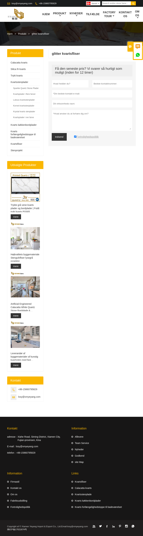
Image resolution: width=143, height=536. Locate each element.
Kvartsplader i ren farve (23, 117)
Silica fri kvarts (18, 69)
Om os (137, 14)
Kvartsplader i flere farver (24, 94)
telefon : (11, 452)
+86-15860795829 (47, 3)
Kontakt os (16, 488)
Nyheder (76, 14)
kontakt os (125, 14)
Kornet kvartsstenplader (23, 106)
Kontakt (12, 428)
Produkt (59, 14)
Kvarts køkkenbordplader (24, 125)
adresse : (12, 436)
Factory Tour (109, 14)
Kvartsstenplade (83, 494)
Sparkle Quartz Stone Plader (26, 88)
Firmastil (15, 481)
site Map (79, 462)
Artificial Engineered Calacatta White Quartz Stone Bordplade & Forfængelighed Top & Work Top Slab (25, 307)
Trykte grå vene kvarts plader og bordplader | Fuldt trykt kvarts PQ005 (25, 208)
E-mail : (11, 446)
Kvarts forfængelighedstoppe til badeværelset (23, 134)
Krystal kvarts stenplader (24, 111)
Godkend (79, 455)
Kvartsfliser (16, 144)
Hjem (46, 14)
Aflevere (79, 436)
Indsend (59, 137)
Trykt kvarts (17, 75)
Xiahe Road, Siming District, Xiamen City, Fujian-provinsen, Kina (39, 438)
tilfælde (93, 14)
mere (16, 216)
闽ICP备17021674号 (17, 529)
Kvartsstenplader (19, 82)
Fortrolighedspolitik (20, 507)
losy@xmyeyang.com (22, 3)
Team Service (82, 443)
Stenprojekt (17, 150)
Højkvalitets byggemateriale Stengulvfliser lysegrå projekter (25, 257)
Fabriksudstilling (19, 500)
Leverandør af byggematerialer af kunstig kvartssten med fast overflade (24, 357)
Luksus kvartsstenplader (24, 100)
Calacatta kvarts (19, 62)
